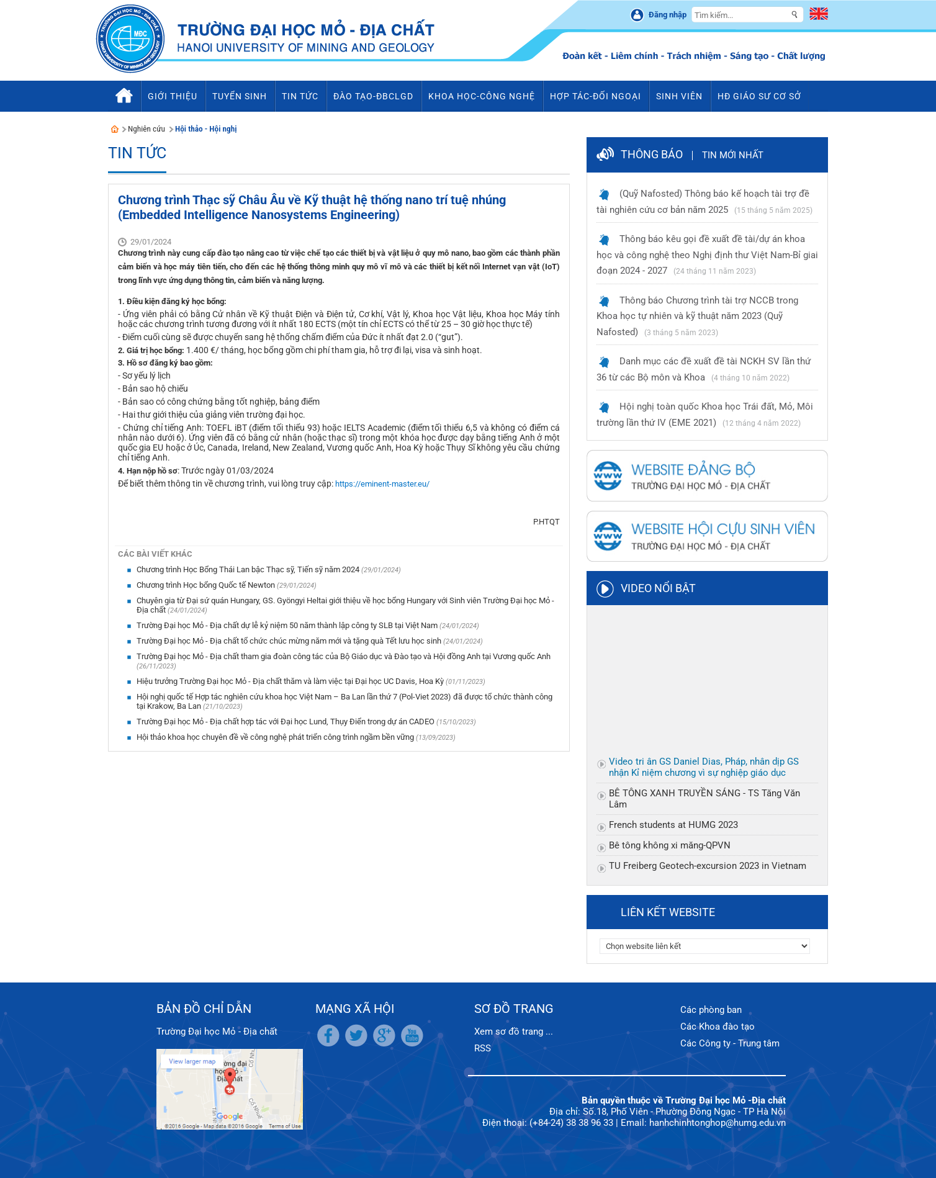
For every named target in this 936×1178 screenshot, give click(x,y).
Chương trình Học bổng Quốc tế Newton (207, 585)
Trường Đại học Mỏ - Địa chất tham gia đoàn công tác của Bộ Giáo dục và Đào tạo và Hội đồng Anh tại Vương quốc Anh (344, 656)
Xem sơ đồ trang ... (513, 1031)
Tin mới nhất (732, 155)
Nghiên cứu (146, 128)
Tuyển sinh (239, 96)
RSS (482, 1048)
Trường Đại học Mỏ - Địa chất (216, 1031)
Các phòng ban (711, 1009)
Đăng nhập (667, 14)
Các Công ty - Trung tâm (730, 1043)
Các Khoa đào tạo (717, 1026)
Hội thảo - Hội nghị (206, 128)
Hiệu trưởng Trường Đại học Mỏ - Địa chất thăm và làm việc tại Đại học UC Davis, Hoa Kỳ (291, 681)
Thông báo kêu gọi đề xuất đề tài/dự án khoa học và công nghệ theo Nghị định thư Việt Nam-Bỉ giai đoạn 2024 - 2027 (707, 254)
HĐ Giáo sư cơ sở (759, 96)
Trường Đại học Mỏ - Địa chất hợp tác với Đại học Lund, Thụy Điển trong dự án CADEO (286, 721)
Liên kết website (668, 912)
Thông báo (652, 154)
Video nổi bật (658, 588)
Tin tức (137, 153)
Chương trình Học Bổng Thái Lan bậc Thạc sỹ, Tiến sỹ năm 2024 (249, 569)
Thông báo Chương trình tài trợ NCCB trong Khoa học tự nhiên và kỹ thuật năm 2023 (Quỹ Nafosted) (697, 316)
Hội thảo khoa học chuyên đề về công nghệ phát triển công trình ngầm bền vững (276, 737)
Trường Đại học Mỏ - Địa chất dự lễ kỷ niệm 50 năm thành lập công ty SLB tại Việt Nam (288, 625)
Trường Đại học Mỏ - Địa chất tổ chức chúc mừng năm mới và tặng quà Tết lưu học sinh (290, 640)
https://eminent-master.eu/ (382, 483)
